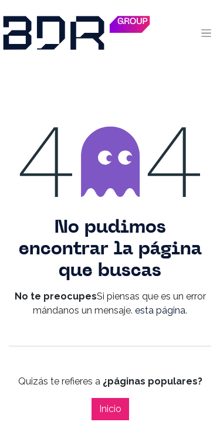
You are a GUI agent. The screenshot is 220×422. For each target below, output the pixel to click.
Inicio (110, 408)
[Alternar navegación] (206, 33)
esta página (160, 310)
